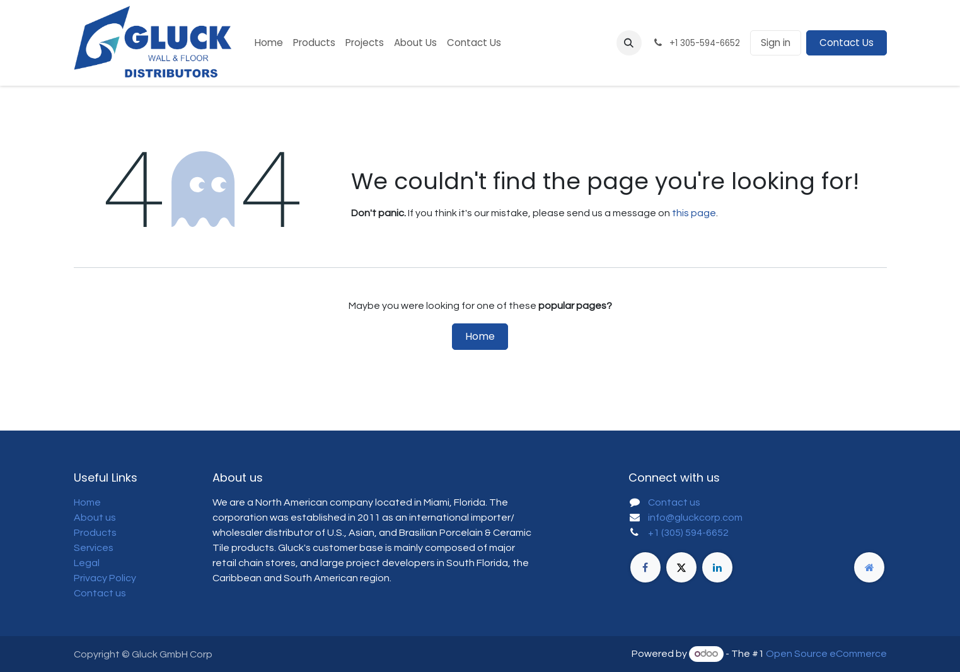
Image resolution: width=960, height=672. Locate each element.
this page (694, 213)
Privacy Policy (105, 578)
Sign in (775, 42)
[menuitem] (269, 43)
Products (95, 533)
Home (480, 336)
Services (93, 548)
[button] (629, 42)
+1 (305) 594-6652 (688, 533)
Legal (87, 563)
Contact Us (846, 42)
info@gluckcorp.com (695, 518)
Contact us (100, 593)
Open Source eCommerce (826, 654)
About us (95, 518)
